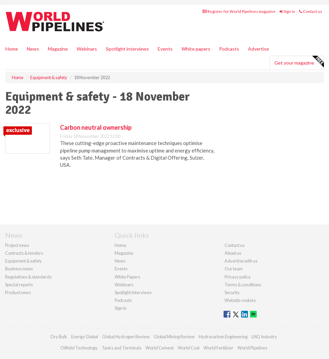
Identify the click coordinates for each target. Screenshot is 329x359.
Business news (19, 268)
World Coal (188, 348)
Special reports (19, 284)
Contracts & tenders (24, 253)
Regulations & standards (28, 277)
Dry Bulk (59, 336)
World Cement (160, 348)
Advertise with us (241, 261)
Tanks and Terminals (121, 348)
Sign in (287, 11)
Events (165, 49)
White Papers (127, 277)
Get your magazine (299, 62)
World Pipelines (252, 348)
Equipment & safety (23, 261)
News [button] (33, 49)
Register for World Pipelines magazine (238, 11)
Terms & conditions (243, 284)
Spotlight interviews (127, 49)
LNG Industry (264, 336)
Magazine (58, 49)
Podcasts (229, 49)
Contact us (310, 11)
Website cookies (240, 300)
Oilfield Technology (79, 348)
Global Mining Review (174, 336)
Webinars (87, 49)
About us (233, 253)
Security (232, 292)
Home (11, 49)
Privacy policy (238, 277)
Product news (18, 292)
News (120, 261)
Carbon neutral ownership (96, 127)
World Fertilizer (218, 348)
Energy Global (84, 336)
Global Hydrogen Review (126, 336)
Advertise (258, 49)
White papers (195, 49)
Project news (17, 245)
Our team (234, 268)
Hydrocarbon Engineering (223, 336)
